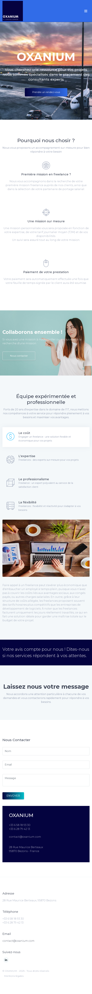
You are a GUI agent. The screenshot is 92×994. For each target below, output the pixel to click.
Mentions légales (14, 975)
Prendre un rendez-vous (46, 92)
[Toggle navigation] (86, 11)
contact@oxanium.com (18, 940)
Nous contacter (19, 355)
